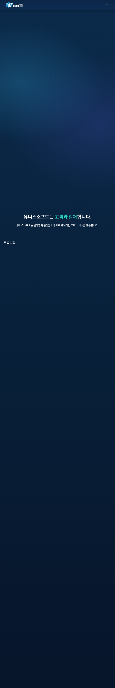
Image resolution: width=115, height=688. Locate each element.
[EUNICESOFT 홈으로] (14, 5)
